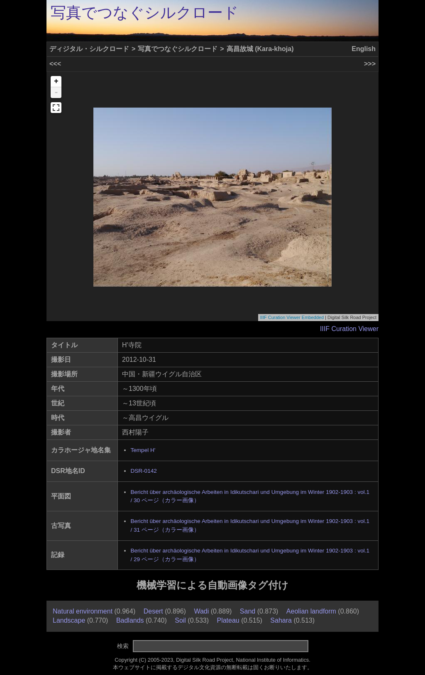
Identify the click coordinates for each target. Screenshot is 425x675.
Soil (180, 620)
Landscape (69, 620)
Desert (153, 611)
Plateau (228, 620)
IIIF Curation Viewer (349, 328)
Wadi (201, 611)
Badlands (130, 620)
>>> (370, 63)
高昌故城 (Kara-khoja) (260, 48)
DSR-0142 (143, 471)
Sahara (281, 620)
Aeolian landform (311, 611)
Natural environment (82, 611)
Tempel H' (142, 450)
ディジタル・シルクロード (89, 48)
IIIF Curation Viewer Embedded (292, 317)
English (364, 48)
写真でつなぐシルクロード (145, 12)
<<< (55, 63)
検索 (123, 646)
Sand (247, 611)
